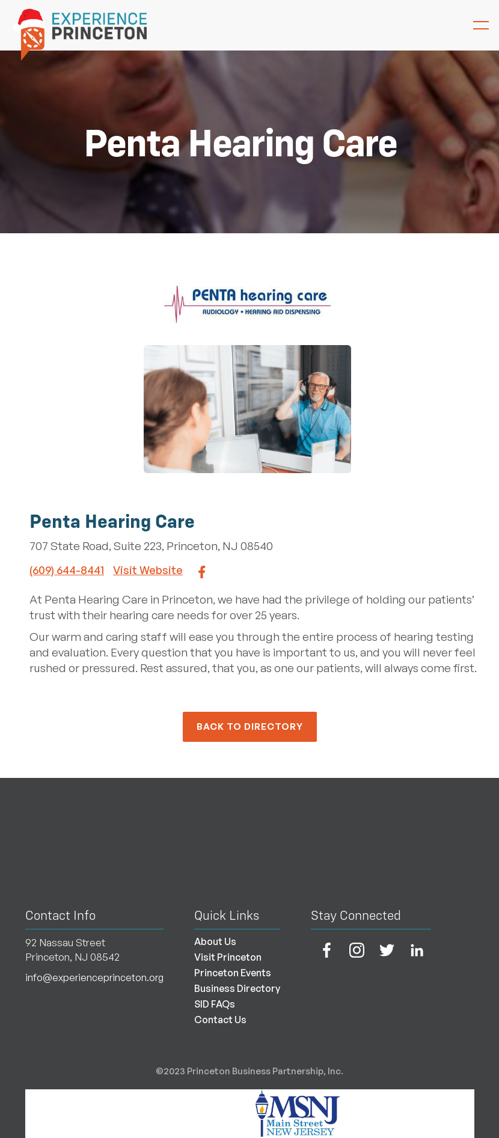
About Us (215, 941)
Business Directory (237, 988)
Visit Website (148, 570)
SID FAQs (214, 1004)
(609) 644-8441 (66, 570)
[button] (475, 25)
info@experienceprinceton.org (94, 977)
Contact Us (220, 1020)
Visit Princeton (228, 957)
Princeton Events (232, 973)
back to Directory (250, 726)
